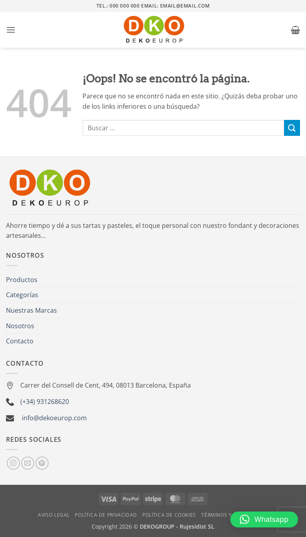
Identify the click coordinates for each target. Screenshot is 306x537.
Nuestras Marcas (31, 310)
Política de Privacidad (106, 515)
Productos (21, 279)
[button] (11, 29)
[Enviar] (292, 127)
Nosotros (20, 325)
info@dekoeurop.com (54, 418)
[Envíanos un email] (27, 463)
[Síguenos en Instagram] (13, 463)
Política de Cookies (169, 515)
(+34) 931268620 (44, 401)
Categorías (22, 294)
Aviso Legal (54, 515)
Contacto (19, 341)
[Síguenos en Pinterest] (42, 463)
